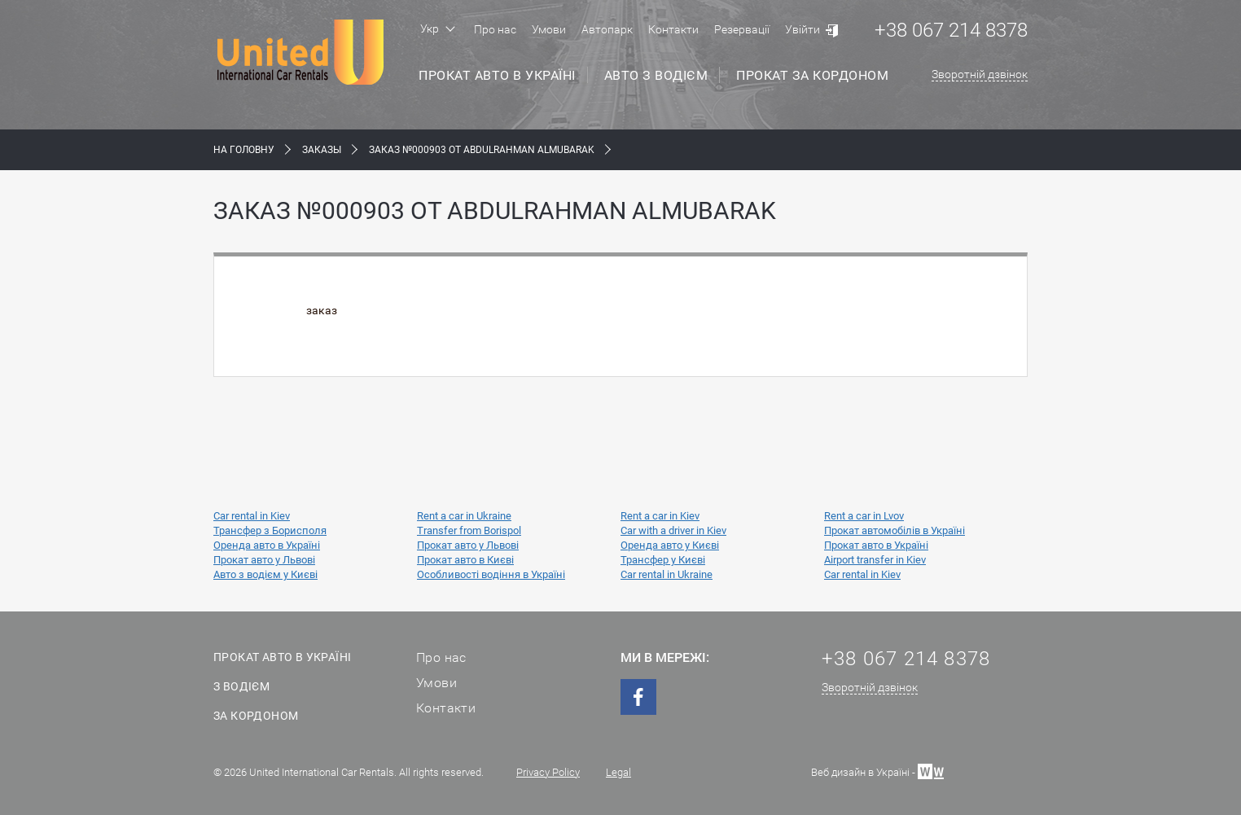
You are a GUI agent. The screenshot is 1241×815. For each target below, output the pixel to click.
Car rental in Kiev (251, 516)
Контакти (673, 29)
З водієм (241, 686)
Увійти (802, 29)
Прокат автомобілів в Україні (894, 530)
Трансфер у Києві (662, 560)
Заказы (321, 150)
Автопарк (607, 29)
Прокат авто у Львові (468, 545)
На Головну (243, 150)
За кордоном (255, 715)
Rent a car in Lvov (864, 516)
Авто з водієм (656, 75)
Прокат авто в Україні (497, 75)
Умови (549, 29)
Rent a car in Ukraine (464, 516)
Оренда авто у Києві (669, 545)
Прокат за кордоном (812, 75)
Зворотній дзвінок (980, 74)
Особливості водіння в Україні (491, 574)
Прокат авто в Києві (465, 560)
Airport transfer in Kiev (875, 560)
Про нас (495, 29)
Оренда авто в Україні (266, 545)
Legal (618, 772)
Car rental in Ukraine (666, 574)
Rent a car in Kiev (659, 516)
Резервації (742, 29)
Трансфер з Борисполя (270, 530)
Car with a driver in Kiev (673, 530)
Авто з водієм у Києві (265, 574)
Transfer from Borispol (469, 530)
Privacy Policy (548, 772)
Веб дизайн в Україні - (877, 771)
